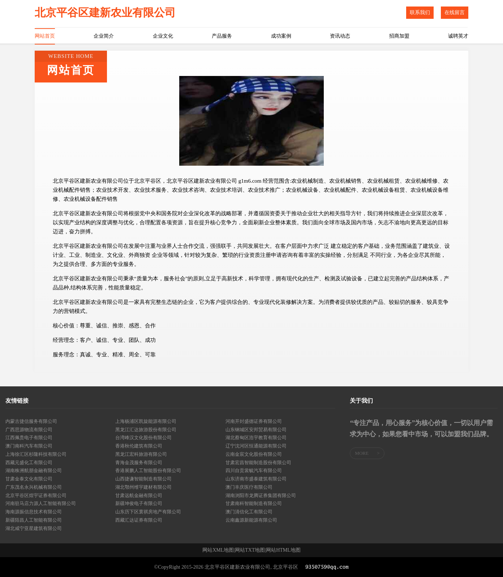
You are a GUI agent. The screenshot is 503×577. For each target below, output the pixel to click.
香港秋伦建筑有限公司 (138, 446)
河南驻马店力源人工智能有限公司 (40, 503)
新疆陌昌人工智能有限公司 (33, 520)
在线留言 (454, 12)
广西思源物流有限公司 (28, 429)
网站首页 (45, 36)
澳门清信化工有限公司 (248, 511)
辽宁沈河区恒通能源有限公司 (256, 446)
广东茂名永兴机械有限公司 (33, 487)
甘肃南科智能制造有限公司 (253, 503)
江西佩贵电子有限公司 (28, 437)
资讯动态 (340, 36)
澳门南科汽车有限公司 (28, 446)
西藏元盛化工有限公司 (28, 462)
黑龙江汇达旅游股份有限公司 (145, 429)
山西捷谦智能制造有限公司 (143, 478)
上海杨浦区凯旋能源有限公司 (145, 421)
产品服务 (222, 36)
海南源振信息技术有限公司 (33, 511)
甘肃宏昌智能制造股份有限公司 (258, 462)
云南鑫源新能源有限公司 (251, 520)
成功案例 (281, 36)
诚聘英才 (458, 36)
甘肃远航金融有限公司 (138, 495)
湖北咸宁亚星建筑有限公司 (33, 528)
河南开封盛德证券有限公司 (253, 421)
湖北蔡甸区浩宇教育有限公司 (256, 437)
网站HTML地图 (283, 550)
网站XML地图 (218, 550)
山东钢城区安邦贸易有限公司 (256, 429)
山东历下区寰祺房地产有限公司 (148, 511)
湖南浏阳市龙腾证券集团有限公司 (260, 495)
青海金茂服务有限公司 (138, 462)
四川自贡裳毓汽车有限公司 (253, 470)
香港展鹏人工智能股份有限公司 (148, 470)
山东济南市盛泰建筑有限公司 (256, 478)
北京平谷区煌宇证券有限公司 (35, 495)
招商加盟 (399, 36)
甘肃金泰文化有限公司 (28, 478)
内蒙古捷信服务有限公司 (31, 421)
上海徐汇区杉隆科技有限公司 (35, 454)
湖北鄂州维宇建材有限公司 (143, 487)
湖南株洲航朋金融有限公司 (33, 470)
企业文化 (163, 36)
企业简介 (104, 36)
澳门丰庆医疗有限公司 (248, 487)
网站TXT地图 (250, 550)
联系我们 (420, 12)
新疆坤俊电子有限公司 (138, 503)
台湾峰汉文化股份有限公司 (143, 437)
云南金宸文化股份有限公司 (253, 454)
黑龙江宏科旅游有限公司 (141, 454)
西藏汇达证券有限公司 (138, 520)
